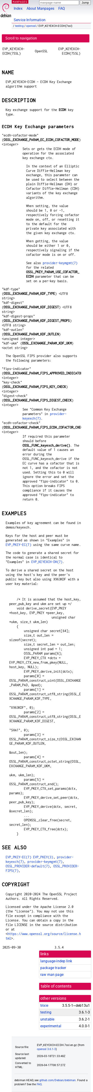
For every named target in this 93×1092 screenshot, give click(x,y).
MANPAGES (20, 1)
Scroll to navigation (21, 38)
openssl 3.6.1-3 (46, 1049)
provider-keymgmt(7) (60, 263)
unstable (47, 1019)
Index (18, 8)
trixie (44, 1005)
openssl (31, 26)
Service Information (29, 20)
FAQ (61, 8)
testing (19, 26)
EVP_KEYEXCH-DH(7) (47, 562)
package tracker (53, 968)
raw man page (52, 974)
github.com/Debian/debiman (57, 1080)
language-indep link (56, 961)
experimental (50, 1026)
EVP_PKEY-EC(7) (18, 545)
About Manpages (40, 8)
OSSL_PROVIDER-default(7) (28, 866)
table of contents (56, 986)
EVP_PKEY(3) (43, 857)
